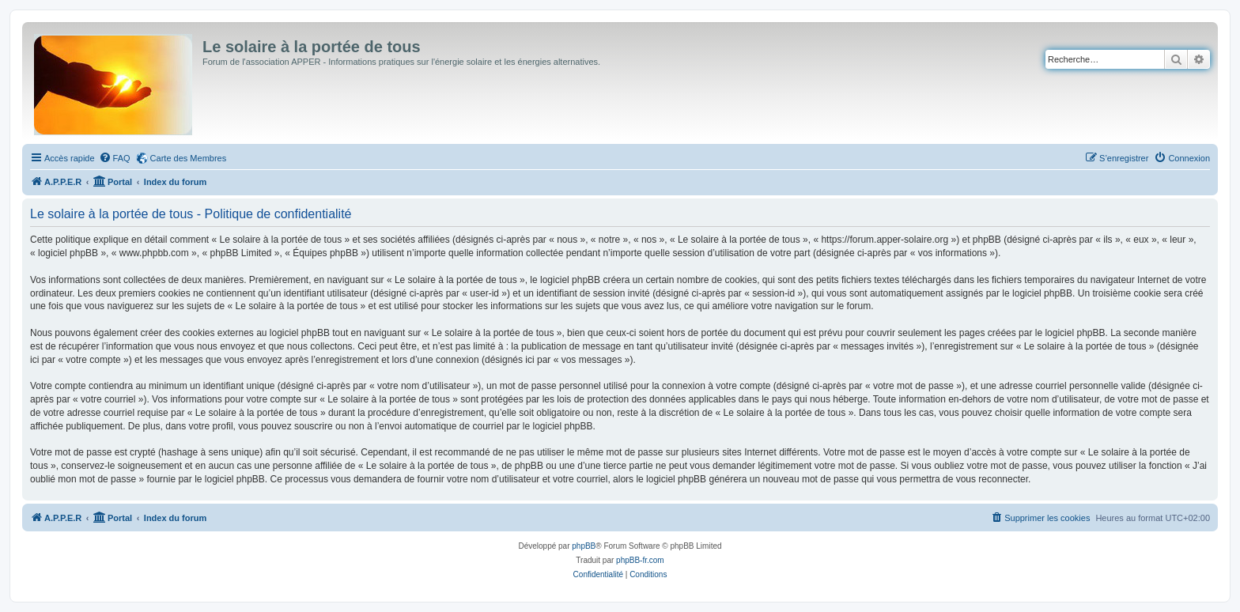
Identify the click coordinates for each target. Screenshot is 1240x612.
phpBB (583, 546)
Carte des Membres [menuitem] (188, 158)
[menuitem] (114, 158)
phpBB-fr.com (640, 560)
